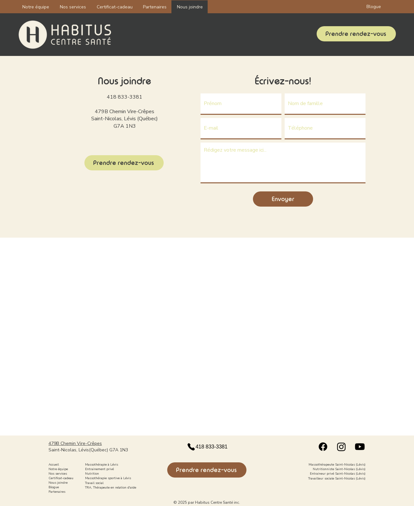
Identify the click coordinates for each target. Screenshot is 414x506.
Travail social (94, 483)
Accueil (54, 464)
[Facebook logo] (323, 446)
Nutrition (92, 473)
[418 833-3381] (207, 446)
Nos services (58, 473)
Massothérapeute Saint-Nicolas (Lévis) (337, 464)
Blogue (54, 487)
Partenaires (57, 492)
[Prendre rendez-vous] (356, 33)
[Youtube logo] (359, 446)
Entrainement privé (99, 469)
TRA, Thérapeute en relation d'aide (110, 487)
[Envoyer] (283, 199)
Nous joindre (58, 482)
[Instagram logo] (341, 446)
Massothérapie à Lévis (101, 464)
